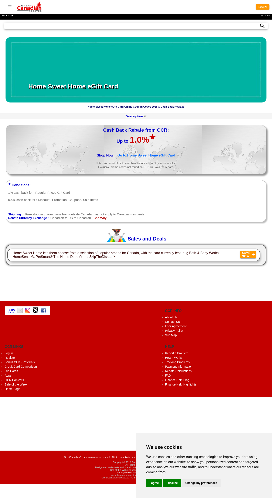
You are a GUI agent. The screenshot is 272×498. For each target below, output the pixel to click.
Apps (8, 375)
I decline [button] (172, 483)
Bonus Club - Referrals (20, 362)
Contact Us (172, 321)
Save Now (249, 254)
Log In (9, 353)
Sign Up (265, 15)
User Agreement (175, 326)
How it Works (173, 357)
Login (262, 6)
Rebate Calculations (178, 371)
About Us (171, 317)
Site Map (171, 335)
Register (10, 357)
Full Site (8, 15)
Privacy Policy (174, 330)
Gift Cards (11, 371)
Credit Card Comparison (21, 366)
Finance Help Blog (177, 380)
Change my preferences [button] (201, 483)
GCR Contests (14, 380)
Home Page (12, 389)
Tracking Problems (177, 362)
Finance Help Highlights (180, 384)
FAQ (168, 375)
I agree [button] (154, 483)
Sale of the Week (16, 384)
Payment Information (178, 366)
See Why (100, 218)
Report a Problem (176, 353)
